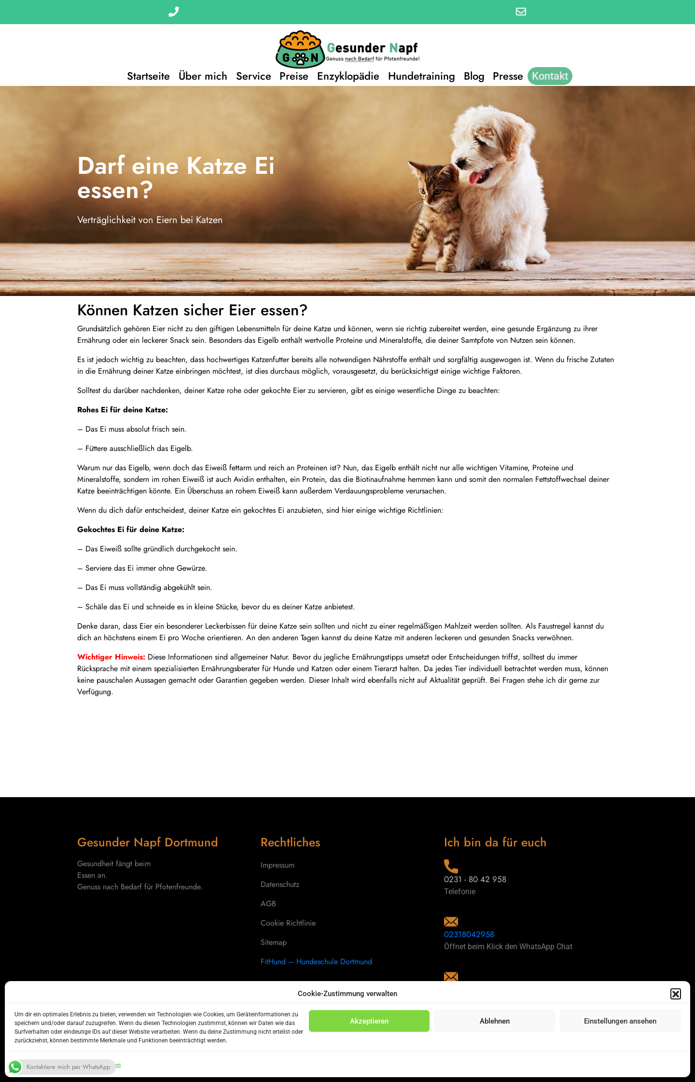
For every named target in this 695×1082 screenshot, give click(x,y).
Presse (511, 75)
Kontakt (554, 75)
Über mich (199, 75)
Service (251, 75)
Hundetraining (422, 75)
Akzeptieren (369, 1021)
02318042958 (469, 934)
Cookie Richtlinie (288, 922)
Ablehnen (495, 1021)
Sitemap (274, 942)
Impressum (277, 865)
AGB (268, 903)
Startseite (144, 75)
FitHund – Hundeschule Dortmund (316, 961)
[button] (676, 993)
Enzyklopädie (348, 75)
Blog (476, 75)
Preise (292, 75)
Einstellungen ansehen (620, 1021)
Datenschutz (280, 884)
